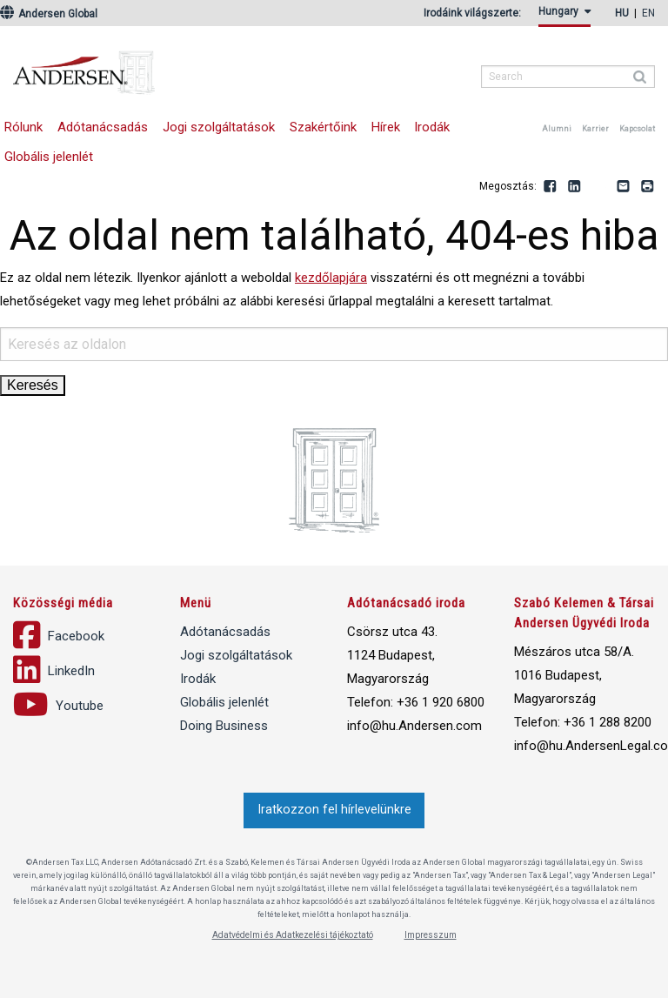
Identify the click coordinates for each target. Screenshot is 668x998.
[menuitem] (567, 16)
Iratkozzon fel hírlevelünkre (334, 809)
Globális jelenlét (224, 702)
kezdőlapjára (331, 277)
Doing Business (224, 725)
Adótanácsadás (102, 127)
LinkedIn (575, 187)
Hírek (385, 127)
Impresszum (430, 935)
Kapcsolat (637, 128)
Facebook (551, 187)
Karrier (595, 128)
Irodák (432, 127)
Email (624, 187)
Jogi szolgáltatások (219, 127)
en (648, 13)
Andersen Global (48, 14)
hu (622, 13)
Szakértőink (323, 127)
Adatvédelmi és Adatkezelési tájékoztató (292, 935)
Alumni (556, 128)
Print (648, 187)
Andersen (195, 65)
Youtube (599, 187)
